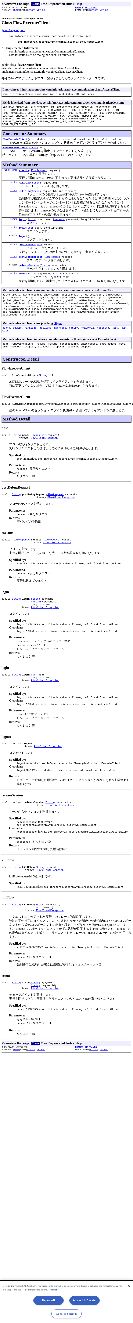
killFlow (25, 192)
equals (17, 347)
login (22, 230)
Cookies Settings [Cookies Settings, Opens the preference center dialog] (66, 1313)
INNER (16, 10)
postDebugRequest (30, 270)
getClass (45, 347)
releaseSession (29, 278)
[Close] (129, 1286)
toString (103, 347)
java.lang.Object (13, 31)
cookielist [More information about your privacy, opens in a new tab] (54, 1289)
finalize (30, 347)
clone (6, 347)
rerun (22, 287)
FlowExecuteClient (15, 147)
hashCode (60, 347)
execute (24, 179)
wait (115, 347)
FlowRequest (39, 179)
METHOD (41, 10)
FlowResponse (10, 179)
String (33, 156)
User (31, 239)
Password (58, 230)
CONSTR (31, 10)
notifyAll (87, 347)
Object (58, 342)
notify (73, 347)
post (22, 257)
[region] (66, 1301)
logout (23, 248)
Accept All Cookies (84, 1300)
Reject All (48, 1300)
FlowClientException (44, 461)
